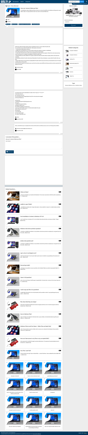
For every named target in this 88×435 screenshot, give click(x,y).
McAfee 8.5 (14, 24)
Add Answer (10, 152)
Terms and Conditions (36, 433)
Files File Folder (35, 24)
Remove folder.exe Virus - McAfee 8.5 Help (73, 85)
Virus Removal (14, 6)
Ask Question (16, 1)
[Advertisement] (38, 36)
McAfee (8, 24)
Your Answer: (8, 141)
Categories (27, 1)
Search (22, 1)
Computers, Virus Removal (24, 24)
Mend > (8, 6)
